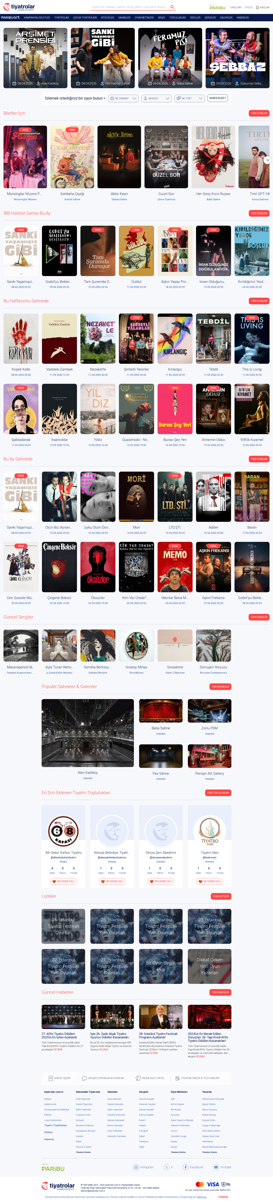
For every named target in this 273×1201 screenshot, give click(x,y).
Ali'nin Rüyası (177, 1104)
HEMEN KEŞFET (217, 98)
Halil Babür (207, 1141)
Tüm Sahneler (220, 686)
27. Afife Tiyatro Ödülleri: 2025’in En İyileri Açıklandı (59, 1035)
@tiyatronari (209, 857)
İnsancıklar (59, 440)
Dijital (142, 1136)
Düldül (136, 282)
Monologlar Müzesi (25, 199)
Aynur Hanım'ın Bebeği (182, 1120)
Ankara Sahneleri (115, 1120)
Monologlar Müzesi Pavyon (28, 194)
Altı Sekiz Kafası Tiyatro (63, 853)
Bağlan (263, 7)
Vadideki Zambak (59, 369)
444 (172, 1099)
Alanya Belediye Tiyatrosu (114, 853)
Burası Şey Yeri (175, 440)
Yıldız (98, 440)
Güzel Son (166, 194)
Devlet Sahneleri (115, 1104)
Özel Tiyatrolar (83, 1099)
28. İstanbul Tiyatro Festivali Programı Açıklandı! (158, 1035)
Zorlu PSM (209, 728)
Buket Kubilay (209, 1115)
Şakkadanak (21, 440)
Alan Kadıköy (88, 773)
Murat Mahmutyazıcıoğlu (214, 1147)
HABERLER (243, 17)
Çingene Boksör (59, 598)
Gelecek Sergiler (147, 1104)
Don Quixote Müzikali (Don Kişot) (32, 598)
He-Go (174, 1131)
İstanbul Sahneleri (116, 1115)
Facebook (193, 1167)
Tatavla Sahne (119, 199)
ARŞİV (161, 17)
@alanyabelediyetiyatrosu (112, 857)
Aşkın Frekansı (213, 598)
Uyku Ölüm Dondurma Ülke (105, 527)
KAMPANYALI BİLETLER (37, 17)
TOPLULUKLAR (177, 17)
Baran (251, 527)
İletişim (48, 1099)
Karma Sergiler (146, 1115)
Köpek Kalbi (21, 369)
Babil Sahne (213, 199)
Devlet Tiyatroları (84, 1104)
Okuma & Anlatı (83, 1147)
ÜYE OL (249, 7)
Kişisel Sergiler (146, 1109)
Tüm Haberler (220, 992)
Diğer (141, 1147)
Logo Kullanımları (53, 1120)
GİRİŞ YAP (236, 7)
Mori (136, 527)
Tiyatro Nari (210, 853)
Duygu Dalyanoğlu (211, 1125)
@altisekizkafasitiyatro (63, 857)
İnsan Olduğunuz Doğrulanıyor (223, 282)
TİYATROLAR (61, 17)
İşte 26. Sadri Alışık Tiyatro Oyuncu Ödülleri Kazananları (109, 1035)
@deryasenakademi (161, 857)
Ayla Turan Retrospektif (63, 667)
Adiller (213, 527)
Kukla (78, 1141)
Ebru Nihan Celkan (211, 1131)
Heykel (142, 1125)
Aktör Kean (119, 194)
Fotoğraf (143, 1131)
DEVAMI (58, 1049)
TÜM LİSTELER (221, 896)
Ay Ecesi (175, 1115)
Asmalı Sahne (72, 199)
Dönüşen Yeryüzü (213, 667)
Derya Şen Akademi (161, 853)
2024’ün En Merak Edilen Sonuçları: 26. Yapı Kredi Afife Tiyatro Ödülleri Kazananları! (208, 1037)
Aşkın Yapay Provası (176, 282)
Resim (142, 1120)
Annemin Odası (213, 440)
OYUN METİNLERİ (144, 17)
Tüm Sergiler (259, 617)
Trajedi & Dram (83, 1115)
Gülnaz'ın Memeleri (180, 1125)
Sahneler (124, 17)
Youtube (222, 1167)
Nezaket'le (98, 369)
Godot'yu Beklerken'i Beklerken (68, 282)
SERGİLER (210, 17)
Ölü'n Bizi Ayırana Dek (62, 527)
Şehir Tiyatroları (83, 1109)
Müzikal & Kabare (84, 1125)
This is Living (252, 369)
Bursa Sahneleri (115, 1125)
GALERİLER (226, 17)
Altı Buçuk (176, 1109)
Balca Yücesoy (209, 1109)
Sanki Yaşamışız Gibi (23, 282)
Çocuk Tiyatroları (85, 17)
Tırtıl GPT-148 (260, 194)
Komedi (80, 1120)
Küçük (174, 1147)
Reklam (48, 1115)
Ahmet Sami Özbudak (213, 1099)
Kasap (174, 1141)
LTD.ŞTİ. (175, 527)
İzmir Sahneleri (114, 1131)
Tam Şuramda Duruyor (101, 282)
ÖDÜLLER (195, 17)
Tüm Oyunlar (259, 113)
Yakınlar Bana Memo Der (180, 598)
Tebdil (213, 369)
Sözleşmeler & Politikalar (56, 1109)
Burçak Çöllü (208, 1120)
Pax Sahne (161, 773)
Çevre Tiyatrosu (166, 199)
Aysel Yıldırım (209, 1104)
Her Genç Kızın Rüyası (213, 194)
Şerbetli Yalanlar (136, 369)
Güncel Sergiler (146, 1099)
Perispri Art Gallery (209, 773)
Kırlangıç (175, 369)
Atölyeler (107, 17)
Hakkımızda (50, 1104)
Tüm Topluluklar (218, 792)
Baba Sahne (161, 728)
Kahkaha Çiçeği (72, 194)
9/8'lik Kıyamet (252, 440)
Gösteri (79, 1136)
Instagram (143, 1167)
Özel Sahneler (114, 1099)
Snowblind (175, 667)
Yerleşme (143, 1141)
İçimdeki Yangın (179, 1136)
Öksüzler (98, 598)
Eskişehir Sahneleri (116, 1136)
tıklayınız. (202, 1197)
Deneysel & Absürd (85, 1131)
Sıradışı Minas (136, 667)
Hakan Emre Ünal (210, 1136)
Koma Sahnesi (260, 199)
